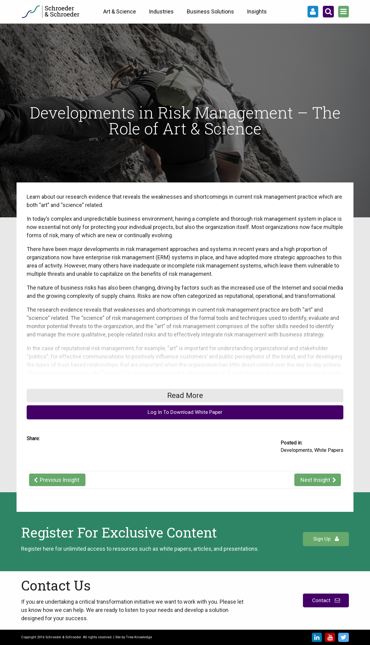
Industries (161, 11)
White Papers (328, 450)
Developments (296, 450)
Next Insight (315, 480)
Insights (257, 11)
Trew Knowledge (139, 637)
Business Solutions (210, 11)
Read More (185, 395)
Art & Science (119, 11)
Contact (326, 600)
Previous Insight (59, 480)
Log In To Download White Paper (185, 412)
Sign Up (326, 539)
